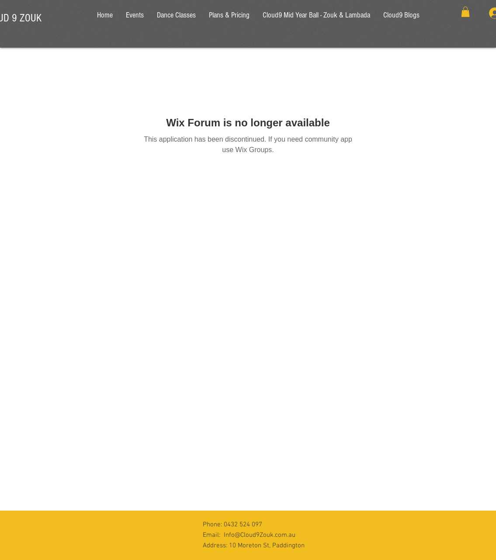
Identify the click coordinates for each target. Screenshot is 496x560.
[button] (465, 12)
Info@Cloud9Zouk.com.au (259, 535)
